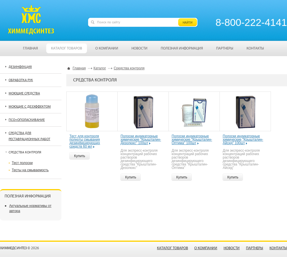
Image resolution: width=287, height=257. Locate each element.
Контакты (278, 248)
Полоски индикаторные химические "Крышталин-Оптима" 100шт (192, 139)
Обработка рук (21, 80)
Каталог (100, 68)
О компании (205, 248)
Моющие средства (24, 93)
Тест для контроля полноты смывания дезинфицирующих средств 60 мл (84, 141)
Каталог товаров (172, 248)
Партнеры (254, 248)
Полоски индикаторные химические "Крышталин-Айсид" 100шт (243, 139)
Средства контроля (129, 68)
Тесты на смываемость (30, 170)
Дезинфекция (20, 67)
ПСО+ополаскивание (27, 120)
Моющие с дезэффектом (30, 106)
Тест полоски (22, 163)
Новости (232, 248)
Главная (79, 68)
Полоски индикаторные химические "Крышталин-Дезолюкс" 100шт (141, 139)
